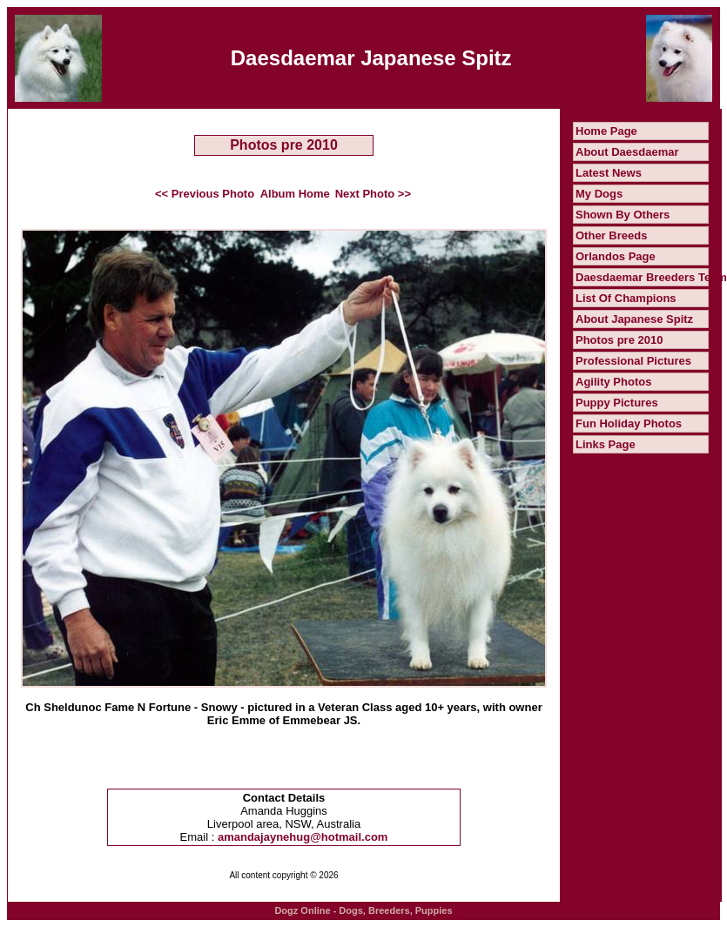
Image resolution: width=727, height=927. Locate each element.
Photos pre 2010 (619, 339)
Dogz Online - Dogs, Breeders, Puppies (363, 910)
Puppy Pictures (617, 402)
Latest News (609, 172)
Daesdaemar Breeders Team (651, 277)
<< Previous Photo (204, 193)
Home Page (606, 131)
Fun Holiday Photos (629, 423)
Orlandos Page (616, 256)
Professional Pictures (633, 360)
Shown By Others (623, 214)
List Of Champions (626, 298)
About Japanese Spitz (634, 319)
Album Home (295, 193)
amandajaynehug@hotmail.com (302, 836)
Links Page (606, 444)
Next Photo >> (373, 193)
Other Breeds (611, 235)
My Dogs (599, 193)
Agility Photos (613, 381)
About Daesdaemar (627, 151)
